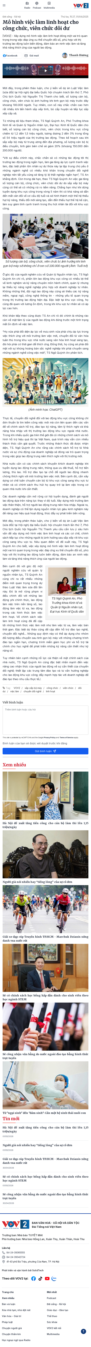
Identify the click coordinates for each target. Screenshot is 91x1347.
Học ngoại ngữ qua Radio (16, 1340)
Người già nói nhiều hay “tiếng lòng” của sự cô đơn (37, 1145)
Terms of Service (66, 737)
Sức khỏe (52, 1322)
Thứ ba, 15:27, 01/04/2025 (74, 16)
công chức (52, 688)
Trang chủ (8, 1292)
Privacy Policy (50, 737)
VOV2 (17, 688)
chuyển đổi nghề (32, 691)
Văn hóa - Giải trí (11, 1316)
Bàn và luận (8, 1304)
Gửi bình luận (45, 751)
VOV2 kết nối (54, 1328)
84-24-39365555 (16, 1252)
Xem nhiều (8, 1298)
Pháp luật (7, 1322)
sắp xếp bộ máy (33, 688)
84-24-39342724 (16, 1257)
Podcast (37, 5)
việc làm (14, 691)
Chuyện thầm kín (11, 1334)
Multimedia (49, 5)
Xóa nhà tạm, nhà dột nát (16, 1310)
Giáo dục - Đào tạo (57, 1310)
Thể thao (52, 1316)
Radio (27, 5)
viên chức (68, 688)
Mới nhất (52, 1292)
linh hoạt (50, 691)
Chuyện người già (12, 1328)
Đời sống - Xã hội (12, 16)
